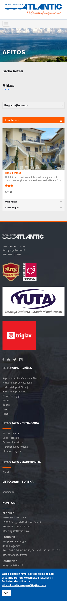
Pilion (5, 413)
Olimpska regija (11, 396)
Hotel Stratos (13, 172)
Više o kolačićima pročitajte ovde (24, 585)
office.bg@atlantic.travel (16, 531)
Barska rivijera (10, 433)
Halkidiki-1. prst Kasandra (17, 382)
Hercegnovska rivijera (15, 446)
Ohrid (5, 472)
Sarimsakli (8, 492)
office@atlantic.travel (14, 554)
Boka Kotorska (10, 437)
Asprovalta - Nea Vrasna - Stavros (22, 378)
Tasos (6, 404)
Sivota (6, 400)
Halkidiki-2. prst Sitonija (15, 387)
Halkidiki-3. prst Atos (14, 391)
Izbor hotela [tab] (33, 120)
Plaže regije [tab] (33, 207)
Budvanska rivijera (12, 442)
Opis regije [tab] (33, 202)
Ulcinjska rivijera (11, 451)
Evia (4, 409)
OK (6, 592)
